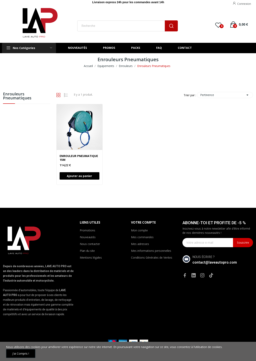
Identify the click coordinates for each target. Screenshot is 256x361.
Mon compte (139, 230)
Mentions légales (91, 257)
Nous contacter (90, 244)
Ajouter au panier (79, 176)
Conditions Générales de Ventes (151, 257)
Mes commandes (142, 237)
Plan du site (87, 251)
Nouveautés (88, 237)
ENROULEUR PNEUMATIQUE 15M (79, 158)
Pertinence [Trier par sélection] (225, 95)
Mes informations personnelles (151, 251)
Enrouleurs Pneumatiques (17, 96)
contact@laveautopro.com (214, 262)
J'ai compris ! (20, 353)
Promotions (87, 230)
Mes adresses (140, 244)
